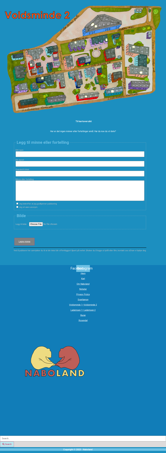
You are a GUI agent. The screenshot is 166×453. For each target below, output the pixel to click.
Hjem (83, 273)
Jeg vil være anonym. (28, 207)
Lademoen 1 (76, 310)
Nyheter (83, 289)
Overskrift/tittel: (23, 170)
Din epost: (21, 160)
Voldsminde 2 (90, 304)
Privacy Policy (83, 294)
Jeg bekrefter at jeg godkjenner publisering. (38, 204)
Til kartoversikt (84, 121)
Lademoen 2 (90, 310)
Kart (83, 278)
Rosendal (83, 320)
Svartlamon (83, 299)
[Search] (7, 444)
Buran (83, 315)
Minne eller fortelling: (26, 179)
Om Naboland (83, 284)
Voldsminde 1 (75, 304)
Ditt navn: (21, 150)
